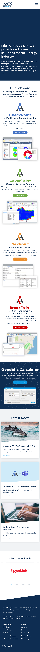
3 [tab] (14, 585)
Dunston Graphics (14, 618)
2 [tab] (13, 585)
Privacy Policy (26, 636)
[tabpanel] (20, 571)
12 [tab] (25, 585)
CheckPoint (6, 627)
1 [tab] (11, 585)
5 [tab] (16, 585)
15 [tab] (28, 585)
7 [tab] (19, 585)
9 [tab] (21, 585)
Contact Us (25, 633)
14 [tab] (27, 585)
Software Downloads (10, 639)
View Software (20, 132)
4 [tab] (15, 585)
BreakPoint (6, 624)
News (23, 630)
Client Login (25, 639)
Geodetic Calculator (9, 636)
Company (24, 627)
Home (23, 624)
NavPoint (5, 633)
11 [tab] (23, 585)
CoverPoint (6, 630)
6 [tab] (17, 585)
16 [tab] (29, 585)
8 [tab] (20, 585)
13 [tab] (26, 585)
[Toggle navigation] (36, 4)
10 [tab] (22, 585)
